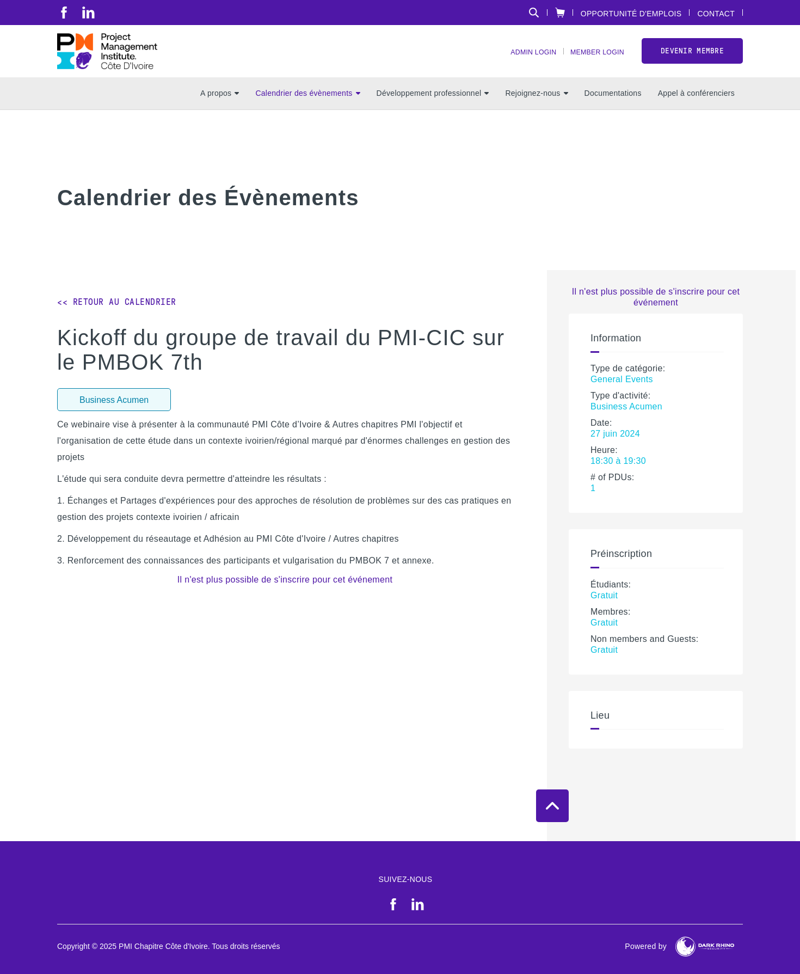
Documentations (613, 109)
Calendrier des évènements (307, 109)
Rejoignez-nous (536, 109)
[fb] (64, 13)
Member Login (592, 60)
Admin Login (520, 60)
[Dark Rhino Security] (704, 946)
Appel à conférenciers (696, 109)
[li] (88, 13)
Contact (716, 13)
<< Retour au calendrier (116, 302)
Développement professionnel (433, 109)
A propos (219, 109)
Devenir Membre (692, 59)
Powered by (646, 946)
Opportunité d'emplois (631, 13)
